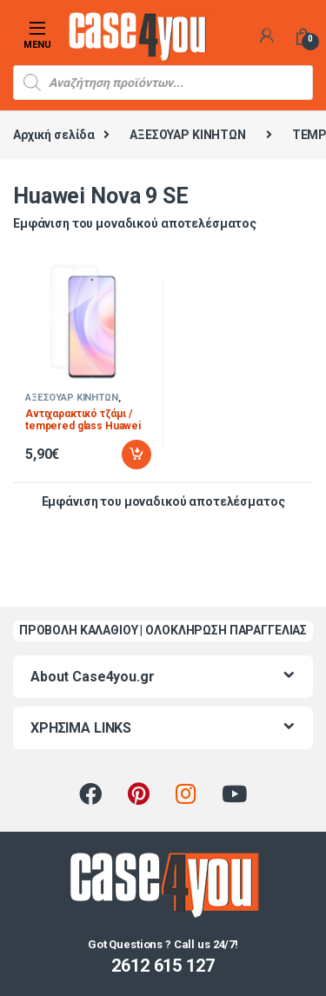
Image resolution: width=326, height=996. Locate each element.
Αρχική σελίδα (54, 135)
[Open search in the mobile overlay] (163, 82)
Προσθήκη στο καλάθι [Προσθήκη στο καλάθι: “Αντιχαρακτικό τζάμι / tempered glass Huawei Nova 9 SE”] (136, 454)
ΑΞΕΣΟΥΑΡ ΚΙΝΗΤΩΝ (188, 135)
